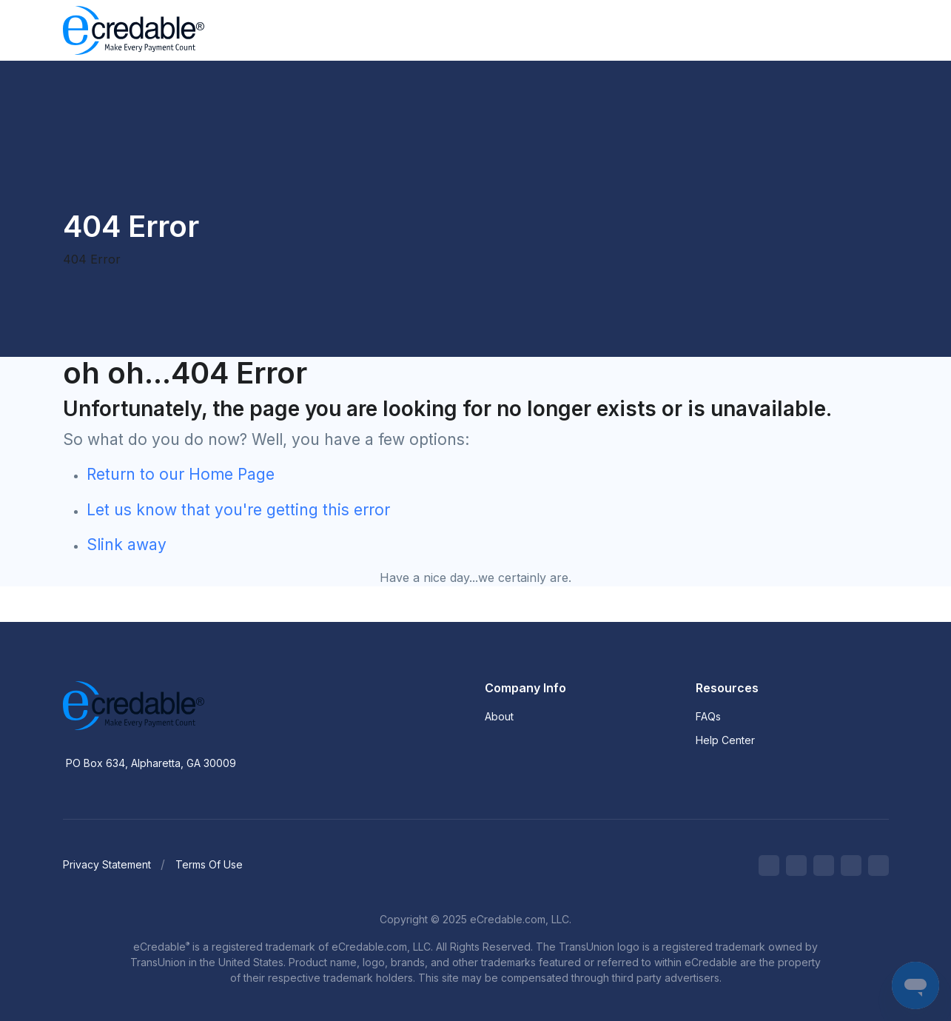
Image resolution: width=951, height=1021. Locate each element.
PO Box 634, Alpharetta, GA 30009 (151, 763)
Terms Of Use (209, 864)
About (499, 716)
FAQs (708, 716)
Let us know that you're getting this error (238, 510)
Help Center (725, 740)
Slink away (127, 544)
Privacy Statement (107, 864)
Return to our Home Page (181, 474)
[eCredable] (181, 705)
